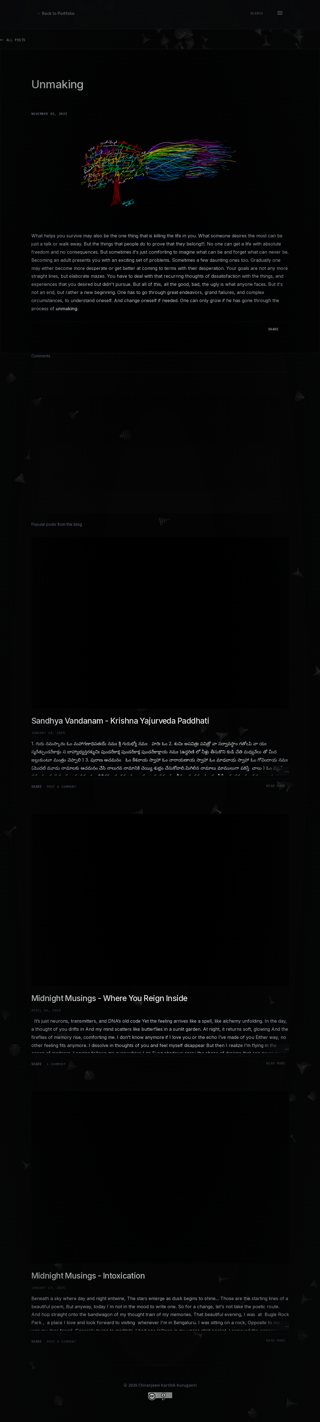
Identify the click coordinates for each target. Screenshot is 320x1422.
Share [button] (273, 329)
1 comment (56, 1064)
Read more (275, 786)
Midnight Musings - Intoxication (88, 1275)
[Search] (256, 13)
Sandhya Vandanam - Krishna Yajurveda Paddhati (120, 721)
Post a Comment (61, 787)
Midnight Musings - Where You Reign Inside (109, 998)
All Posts (12, 40)
